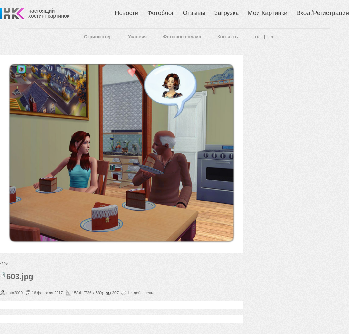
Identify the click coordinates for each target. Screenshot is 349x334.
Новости (127, 12)
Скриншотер (98, 36)
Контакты (228, 36)
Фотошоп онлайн (182, 36)
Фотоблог (160, 12)
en (272, 36)
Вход (303, 12)
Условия (137, 36)
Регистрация (331, 12)
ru (257, 36)
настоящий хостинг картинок (48, 13)
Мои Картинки (268, 12)
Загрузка (226, 12)
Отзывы (194, 12)
